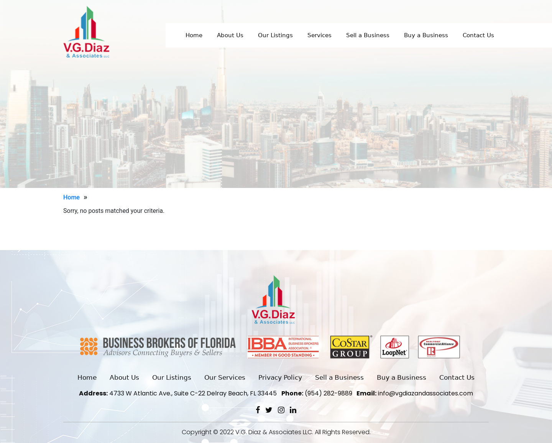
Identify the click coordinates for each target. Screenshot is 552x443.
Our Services (224, 377)
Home (194, 35)
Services (319, 35)
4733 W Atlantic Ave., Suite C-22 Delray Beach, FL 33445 (178, 393)
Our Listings (275, 35)
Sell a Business (367, 35)
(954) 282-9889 (316, 393)
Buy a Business (426, 35)
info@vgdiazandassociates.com (414, 393)
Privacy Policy (280, 377)
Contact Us (478, 35)
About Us (230, 35)
